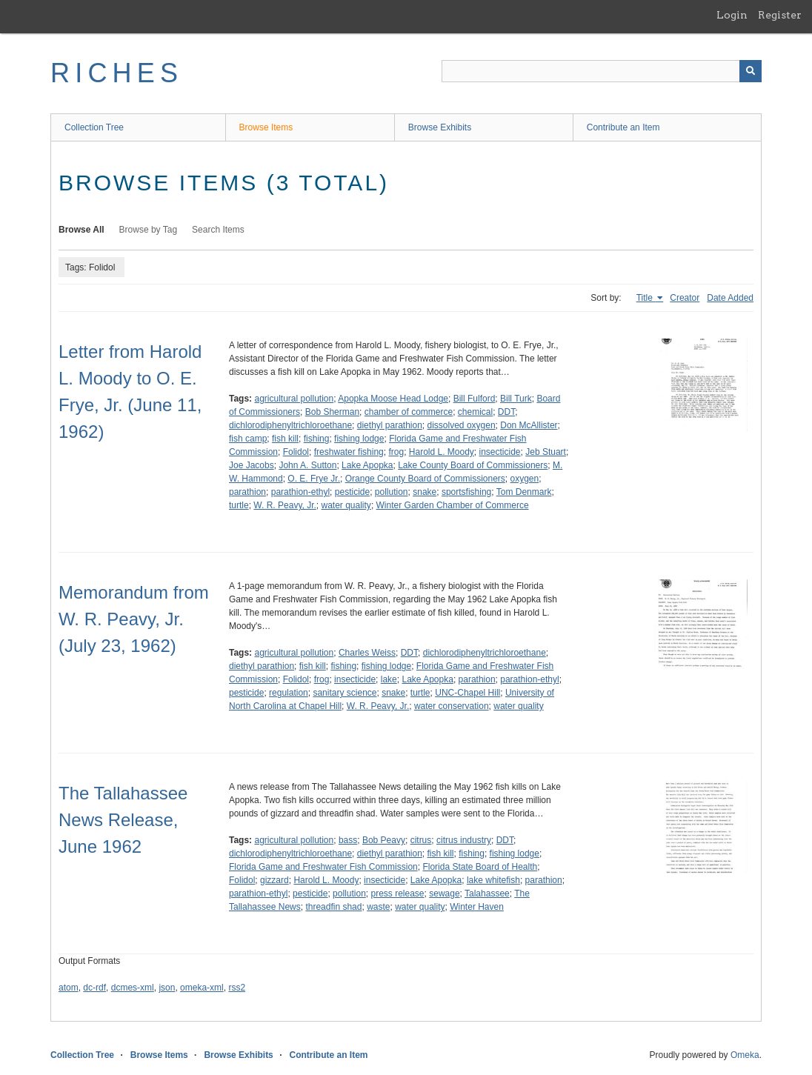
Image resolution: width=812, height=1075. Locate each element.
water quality (346, 505)
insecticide (500, 452)
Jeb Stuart (545, 452)
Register (780, 15)
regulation (288, 693)
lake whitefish (493, 880)
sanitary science (344, 693)
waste (378, 907)
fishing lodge (359, 438)
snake (424, 492)
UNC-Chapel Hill (467, 693)
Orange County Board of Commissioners (425, 478)
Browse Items (266, 127)
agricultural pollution (293, 398)
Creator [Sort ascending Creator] (684, 298)
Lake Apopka (367, 465)
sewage (444, 893)
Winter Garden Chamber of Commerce (452, 505)
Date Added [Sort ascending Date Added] (730, 298)
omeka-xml (202, 987)
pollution (391, 492)
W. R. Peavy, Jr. (284, 505)
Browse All (81, 229)
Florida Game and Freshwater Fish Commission (323, 867)
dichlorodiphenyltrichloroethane (290, 425)
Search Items (218, 229)
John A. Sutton (307, 465)
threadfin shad (333, 907)
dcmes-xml (132, 987)
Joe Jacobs (251, 465)
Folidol (296, 452)
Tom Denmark (524, 492)
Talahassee (487, 893)
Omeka (745, 1055)
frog (396, 452)
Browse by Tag (148, 229)
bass (348, 840)
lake (389, 679)
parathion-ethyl (300, 492)
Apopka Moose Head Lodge (393, 398)
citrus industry (463, 840)
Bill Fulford (474, 398)
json (167, 987)
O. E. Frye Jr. (313, 478)
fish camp (248, 438)
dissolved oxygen (461, 425)
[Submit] (750, 71)
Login (732, 15)
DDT (506, 412)
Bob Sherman (332, 412)
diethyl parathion (389, 425)
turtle (239, 505)
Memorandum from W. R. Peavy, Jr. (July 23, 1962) (134, 619)
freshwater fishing (349, 452)
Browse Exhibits (439, 127)
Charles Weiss (367, 653)
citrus (421, 840)
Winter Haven (477, 907)
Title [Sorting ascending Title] (646, 298)
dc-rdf (94, 987)
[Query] (602, 71)
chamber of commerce (409, 412)
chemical (475, 412)
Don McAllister (528, 425)
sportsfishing (466, 492)
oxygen (524, 478)
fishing (317, 438)
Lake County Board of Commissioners (473, 465)
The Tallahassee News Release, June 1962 (123, 819)
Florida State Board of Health (479, 867)
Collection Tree (94, 127)
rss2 (236, 987)
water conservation (451, 706)
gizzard (274, 880)
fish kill (285, 438)
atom (69, 987)
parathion (247, 492)
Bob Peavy (383, 840)
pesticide (352, 492)
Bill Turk (516, 398)
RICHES (116, 73)
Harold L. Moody (441, 452)
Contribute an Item (623, 127)
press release (397, 893)
